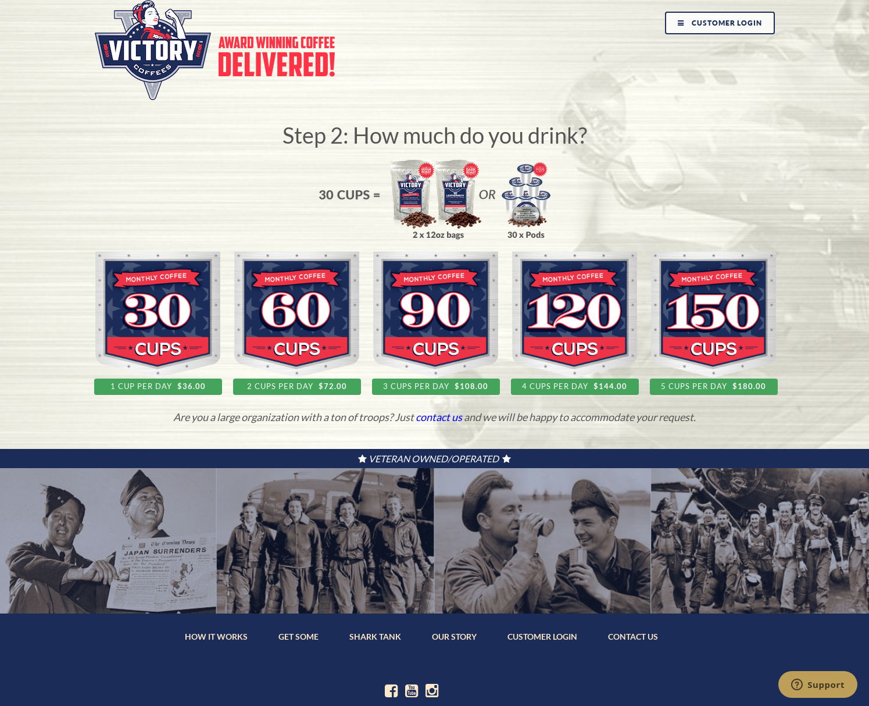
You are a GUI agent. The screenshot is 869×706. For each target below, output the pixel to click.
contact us (439, 417)
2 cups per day (297, 386)
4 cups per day (574, 386)
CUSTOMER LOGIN (542, 636)
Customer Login (720, 23)
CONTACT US (633, 636)
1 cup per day (158, 386)
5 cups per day (713, 386)
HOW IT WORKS (216, 636)
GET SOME (298, 636)
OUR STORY (454, 636)
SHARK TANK (375, 636)
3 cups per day (435, 386)
